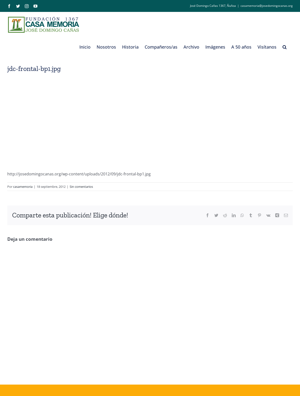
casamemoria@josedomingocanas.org (267, 6)
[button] (285, 47)
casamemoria (23, 186)
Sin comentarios (81, 186)
